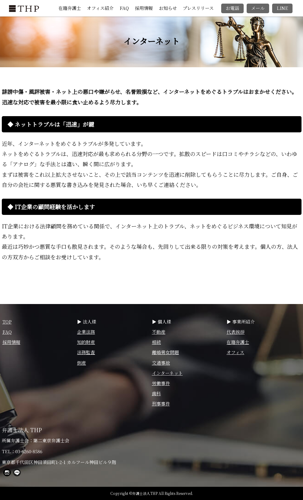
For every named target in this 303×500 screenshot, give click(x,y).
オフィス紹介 (100, 8)
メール (258, 8)
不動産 (158, 332)
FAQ (124, 8)
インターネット (167, 373)
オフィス (235, 352)
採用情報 (144, 8)
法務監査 (86, 352)
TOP (7, 321)
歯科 (156, 393)
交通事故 (161, 363)
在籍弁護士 (69, 8)
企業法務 (86, 332)
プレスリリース (198, 8)
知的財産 (86, 342)
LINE (282, 8)
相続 (156, 342)
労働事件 (161, 383)
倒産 (81, 363)
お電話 (232, 8)
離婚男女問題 (165, 352)
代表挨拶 (236, 332)
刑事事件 (161, 403)
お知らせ (168, 8)
